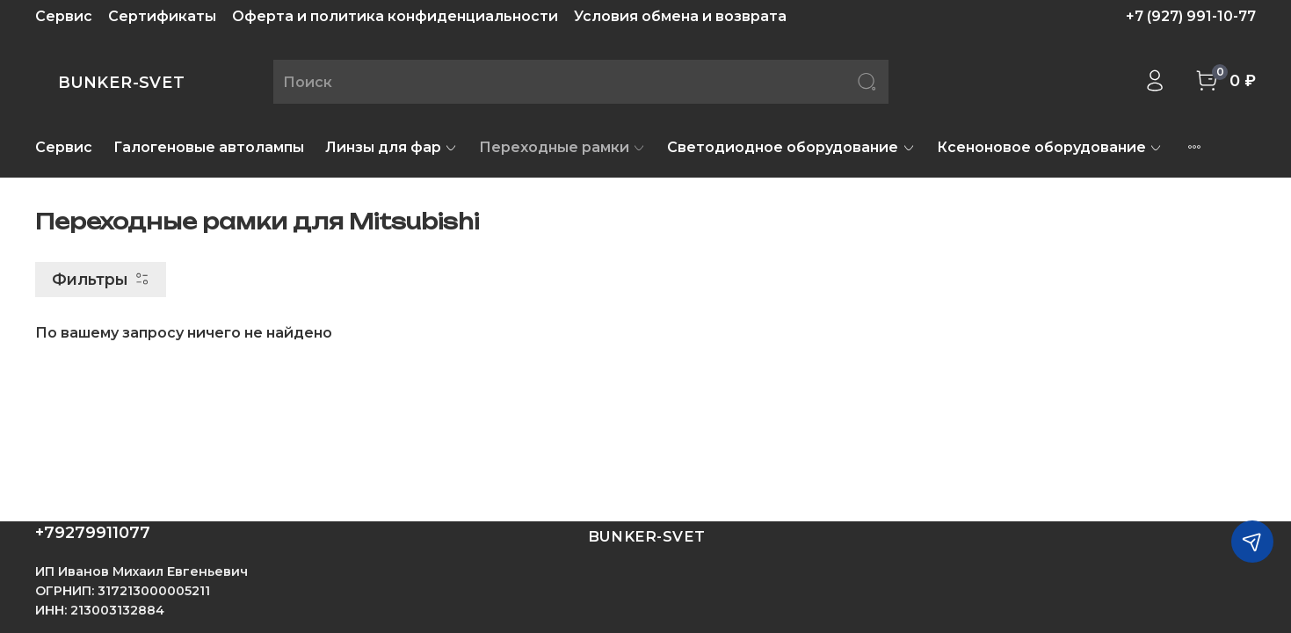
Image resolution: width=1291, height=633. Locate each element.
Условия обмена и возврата (680, 16)
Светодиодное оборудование (791, 147)
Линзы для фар (391, 147)
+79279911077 (92, 532)
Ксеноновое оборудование (1050, 147)
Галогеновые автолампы (208, 147)
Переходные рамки (562, 147)
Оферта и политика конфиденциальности (395, 16)
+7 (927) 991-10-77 (1191, 16)
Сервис (63, 16)
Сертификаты (162, 16)
